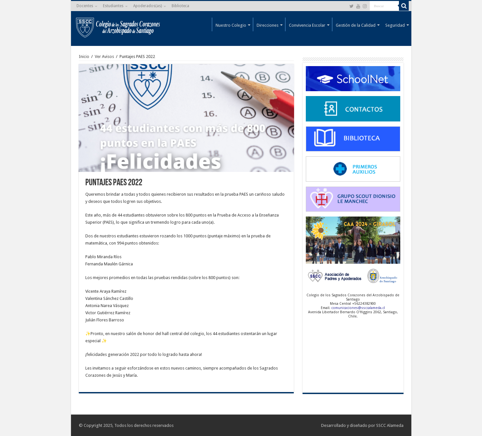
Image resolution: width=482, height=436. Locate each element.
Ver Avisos (104, 56)
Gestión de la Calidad (356, 25)
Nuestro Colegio (231, 25)
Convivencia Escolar (307, 25)
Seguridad (395, 25)
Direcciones (267, 25)
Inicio (84, 56)
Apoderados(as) (147, 6)
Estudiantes (113, 6)
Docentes (85, 6)
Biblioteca (180, 6)
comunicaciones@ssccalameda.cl (358, 308)
